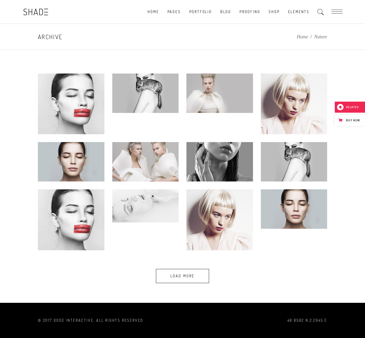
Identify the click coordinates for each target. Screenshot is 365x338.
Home (302, 36)
